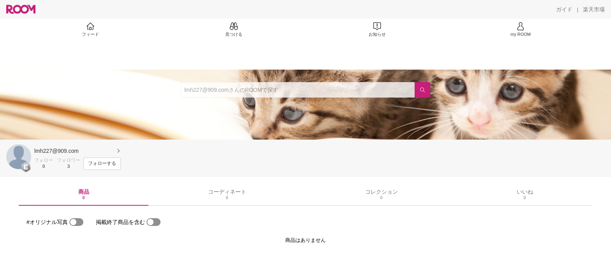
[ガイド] (564, 9)
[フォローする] (102, 164)
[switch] (76, 222)
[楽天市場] (594, 9)
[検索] (422, 90)
